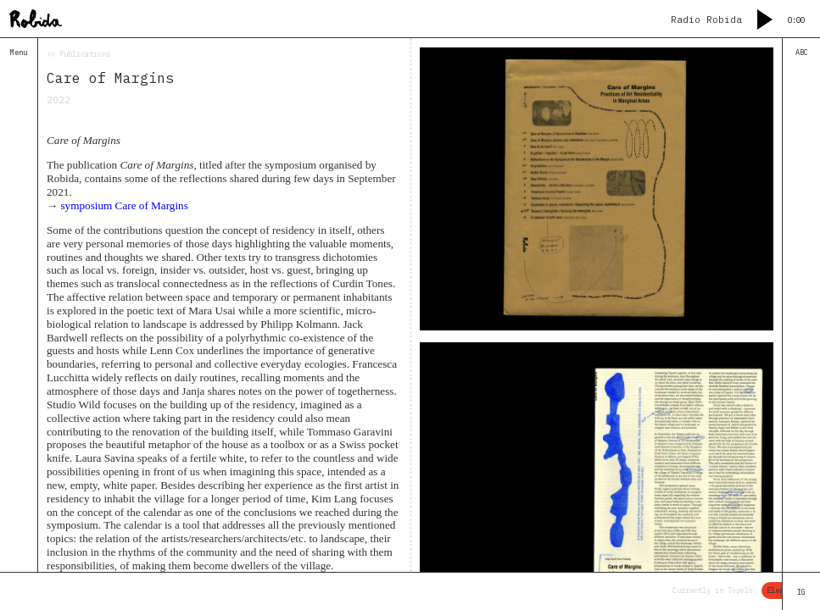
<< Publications (78, 53)
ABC (801, 52)
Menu (18, 52)
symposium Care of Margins (123, 205)
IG (801, 591)
